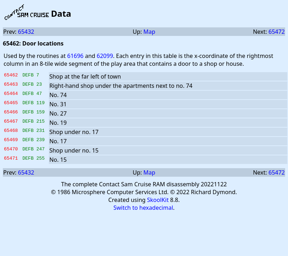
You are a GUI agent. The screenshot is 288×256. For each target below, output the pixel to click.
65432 (26, 32)
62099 (105, 56)
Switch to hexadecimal (143, 208)
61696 (75, 56)
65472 (276, 32)
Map (149, 32)
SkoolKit (158, 200)
